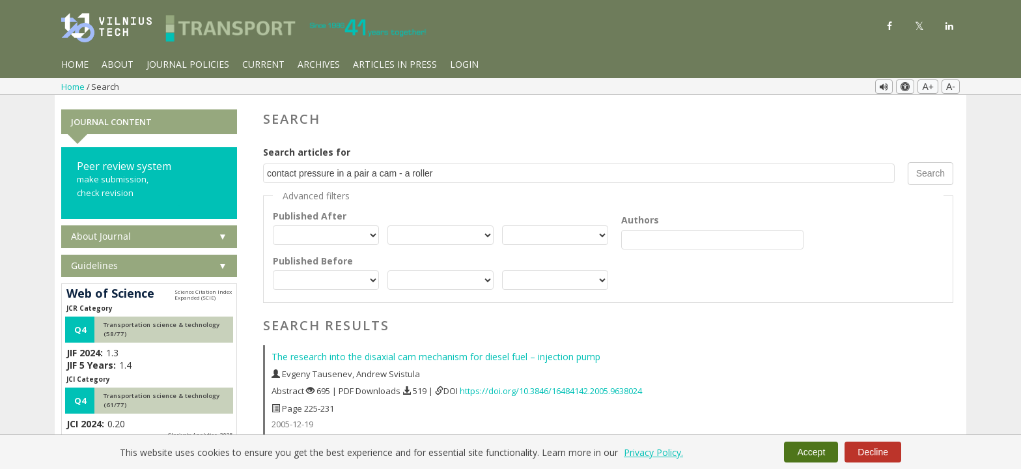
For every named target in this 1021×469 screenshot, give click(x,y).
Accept (811, 452)
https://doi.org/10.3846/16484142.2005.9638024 (551, 389)
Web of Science (110, 291)
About (117, 64)
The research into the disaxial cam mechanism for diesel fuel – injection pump (436, 354)
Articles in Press (395, 64)
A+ (928, 86)
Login (464, 64)
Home (75, 64)
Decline (873, 452)
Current (263, 64)
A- (950, 86)
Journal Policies (188, 64)
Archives (319, 64)
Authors (640, 218)
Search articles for (306, 150)
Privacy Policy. (653, 452)
